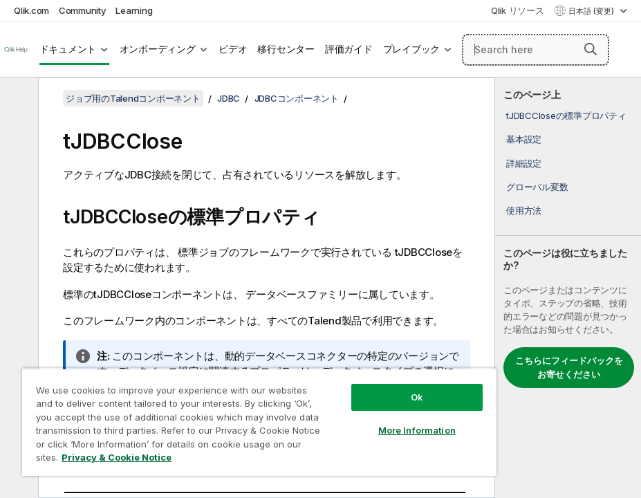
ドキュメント (68, 49)
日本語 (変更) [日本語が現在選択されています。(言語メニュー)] (592, 11)
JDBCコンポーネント (296, 98)
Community (82, 10)
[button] (590, 49)
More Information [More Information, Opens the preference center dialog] (417, 430)
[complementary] (568, 287)
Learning (133, 10)
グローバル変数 (537, 186)
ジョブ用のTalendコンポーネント (133, 98)
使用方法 (523, 210)
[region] (259, 422)
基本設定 (523, 139)
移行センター (286, 49)
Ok (417, 397)
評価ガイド (349, 49)
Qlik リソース (517, 10)
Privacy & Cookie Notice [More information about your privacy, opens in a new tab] (116, 457)
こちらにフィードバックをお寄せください (569, 367)
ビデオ (233, 49)
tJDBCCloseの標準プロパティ (566, 115)
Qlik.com (31, 10)
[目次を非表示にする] (17, 99)
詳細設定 (523, 163)
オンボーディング (158, 49)
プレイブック (411, 49)
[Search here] (535, 49)
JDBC (228, 98)
